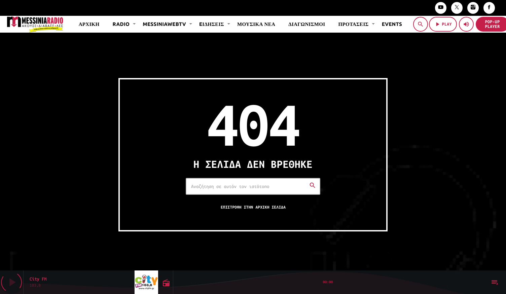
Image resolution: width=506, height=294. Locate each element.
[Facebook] (489, 8)
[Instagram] (473, 8)
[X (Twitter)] (457, 8)
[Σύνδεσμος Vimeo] (35, 24)
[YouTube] (440, 8)
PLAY (443, 24)
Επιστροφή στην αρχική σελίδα (253, 207)
